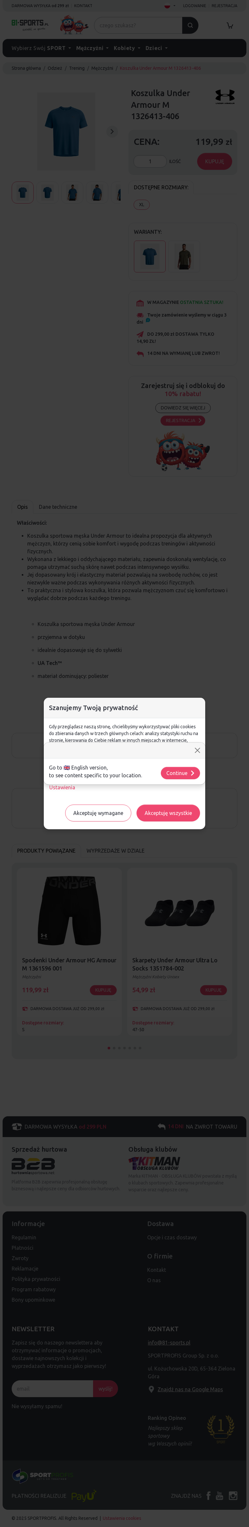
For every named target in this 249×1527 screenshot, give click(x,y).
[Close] (197, 750)
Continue (180, 773)
